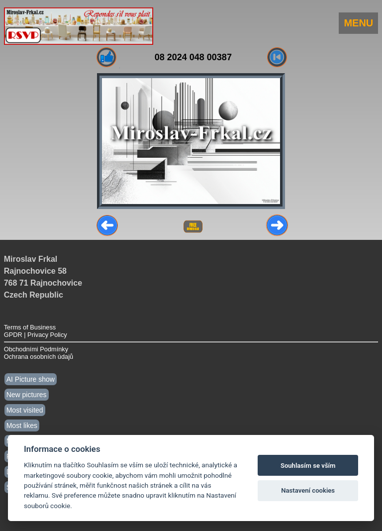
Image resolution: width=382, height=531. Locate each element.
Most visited (24, 410)
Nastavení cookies (308, 490)
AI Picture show (30, 379)
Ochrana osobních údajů (38, 356)
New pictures (26, 395)
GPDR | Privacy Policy (35, 334)
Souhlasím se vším (308, 465)
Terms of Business (30, 327)
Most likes (21, 425)
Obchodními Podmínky (36, 349)
